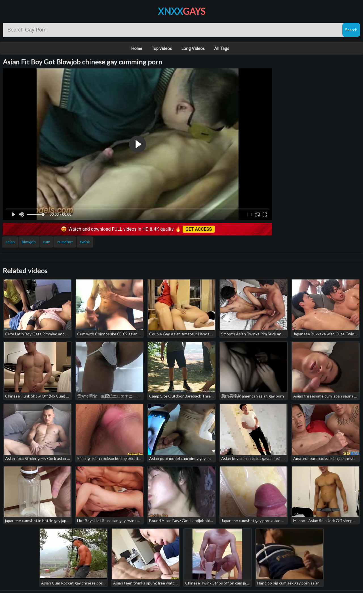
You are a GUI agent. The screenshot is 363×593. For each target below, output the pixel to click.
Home (136, 48)
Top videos (161, 48)
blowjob (29, 241)
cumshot (65, 241)
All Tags (221, 48)
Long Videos (193, 48)
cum (46, 241)
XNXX (181, 11)
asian (10, 241)
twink (85, 241)
